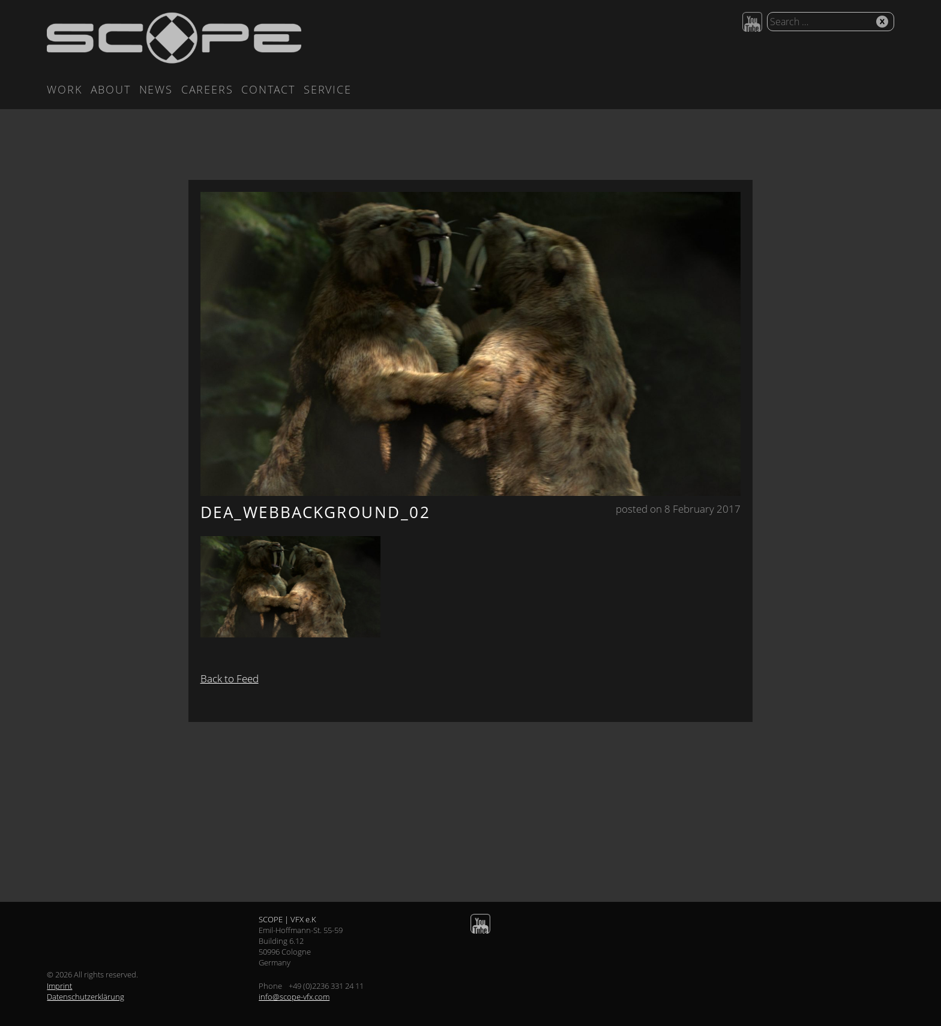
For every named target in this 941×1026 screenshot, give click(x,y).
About (111, 89)
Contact (268, 89)
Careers (207, 89)
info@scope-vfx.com (294, 996)
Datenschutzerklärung (85, 996)
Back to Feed (229, 678)
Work (64, 89)
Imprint (59, 985)
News (156, 89)
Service (328, 89)
